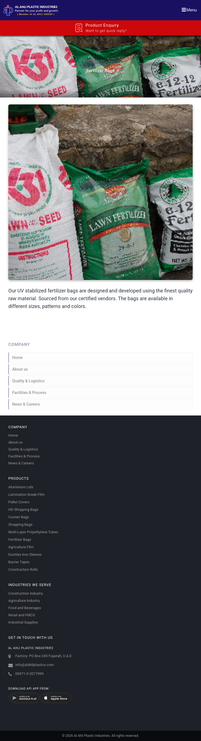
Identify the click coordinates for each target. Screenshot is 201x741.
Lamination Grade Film (26, 494)
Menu (189, 9)
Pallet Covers (18, 502)
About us (20, 372)
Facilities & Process (29, 395)
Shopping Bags (20, 524)
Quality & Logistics (28, 383)
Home (17, 360)
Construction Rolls (23, 569)
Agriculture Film (21, 547)
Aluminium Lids (20, 487)
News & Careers (26, 407)
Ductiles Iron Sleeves (25, 554)
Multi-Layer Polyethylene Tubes (33, 532)
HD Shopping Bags (23, 509)
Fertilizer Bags (19, 539)
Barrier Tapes (18, 562)
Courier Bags (18, 517)
